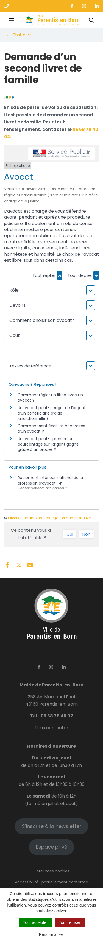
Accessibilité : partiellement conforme (51, 882)
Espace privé (51, 846)
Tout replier (47, 275)
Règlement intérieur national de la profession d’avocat (50, 480)
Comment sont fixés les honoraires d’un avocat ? (51, 428)
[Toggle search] (92, 20)
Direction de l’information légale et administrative (49, 518)
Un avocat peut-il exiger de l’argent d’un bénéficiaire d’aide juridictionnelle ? (52, 413)
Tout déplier (83, 275)
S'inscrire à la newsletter (51, 826)
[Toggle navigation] (11, 20)
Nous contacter (51, 728)
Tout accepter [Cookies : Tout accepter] (35, 922)
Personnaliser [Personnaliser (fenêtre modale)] (51, 934)
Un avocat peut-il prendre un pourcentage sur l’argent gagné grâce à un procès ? (48, 444)
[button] (51, 290)
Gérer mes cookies (51, 871)
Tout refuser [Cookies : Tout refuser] (69, 922)
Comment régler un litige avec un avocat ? (50, 397)
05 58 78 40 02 (57, 716)
